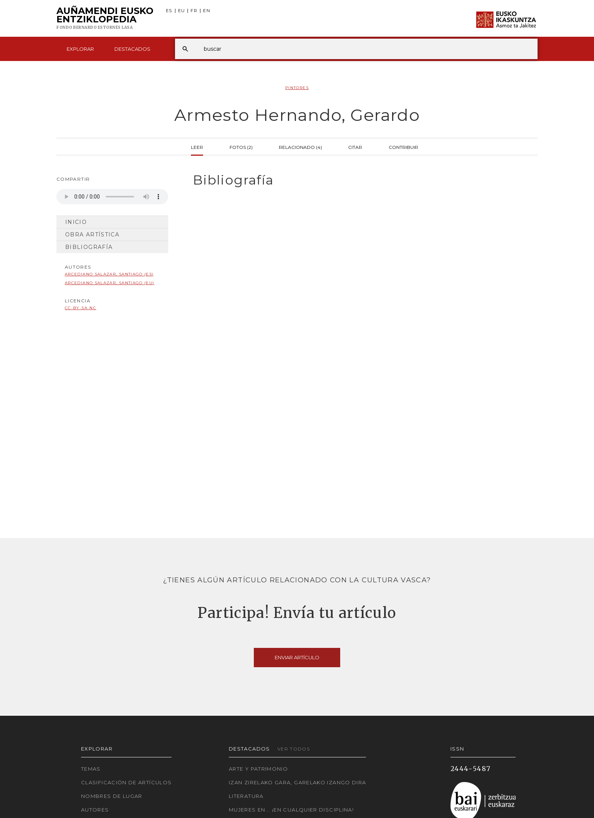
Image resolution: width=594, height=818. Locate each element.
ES (169, 11)
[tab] (358, 180)
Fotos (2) (241, 147)
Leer (197, 147)
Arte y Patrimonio (258, 769)
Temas (91, 769)
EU (181, 11)
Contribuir (403, 147)
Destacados (132, 49)
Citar (355, 147)
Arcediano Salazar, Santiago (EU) (110, 282)
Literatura (246, 796)
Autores (95, 810)
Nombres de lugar (111, 796)
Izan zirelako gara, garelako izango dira (297, 782)
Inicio (76, 222)
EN (206, 11)
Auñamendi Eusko (104, 18)
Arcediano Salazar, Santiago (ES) (109, 274)
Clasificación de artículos (126, 782)
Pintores (297, 87)
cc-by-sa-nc (80, 307)
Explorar (80, 49)
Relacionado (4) (300, 147)
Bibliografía (89, 247)
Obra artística (92, 234)
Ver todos (293, 749)
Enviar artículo (297, 657)
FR (194, 11)
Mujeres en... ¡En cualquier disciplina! (291, 810)
